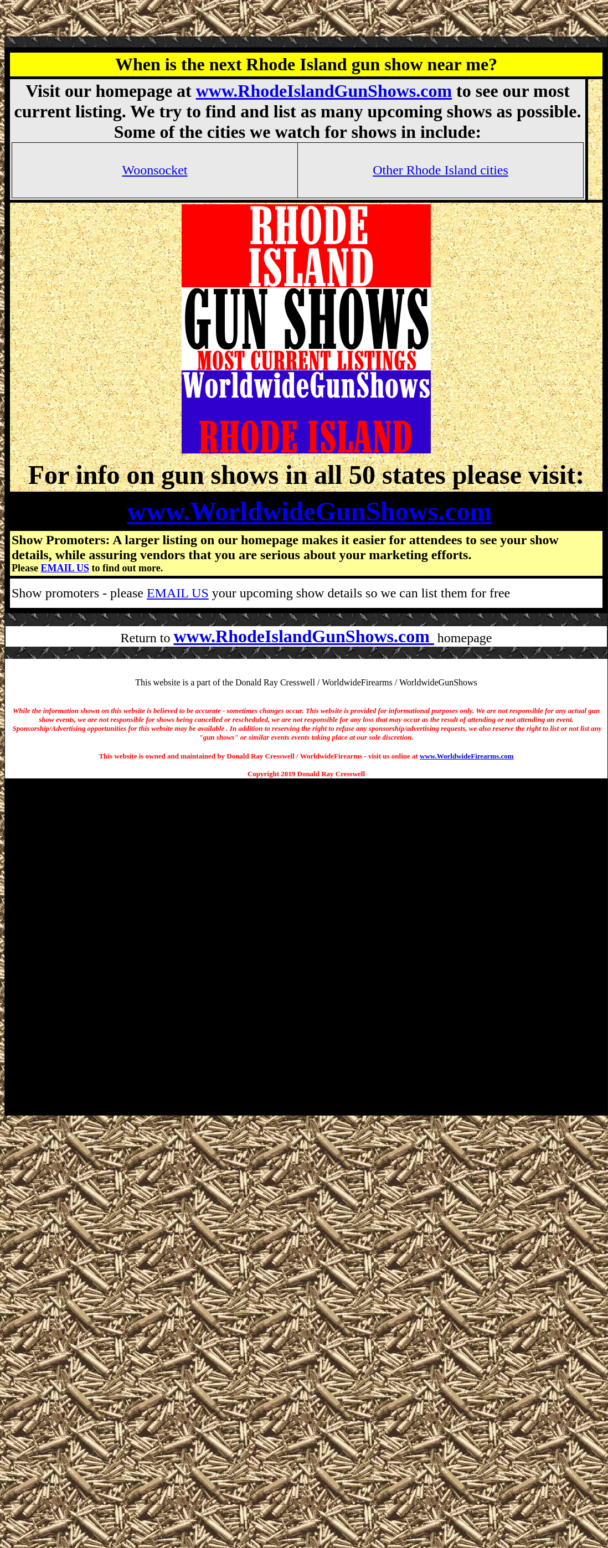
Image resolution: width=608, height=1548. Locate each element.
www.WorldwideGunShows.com (309, 511)
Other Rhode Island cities (440, 170)
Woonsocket (154, 170)
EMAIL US (64, 568)
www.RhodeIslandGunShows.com (324, 91)
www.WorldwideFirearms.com (466, 756)
